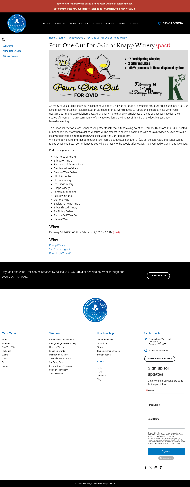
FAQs (99, 372)
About (110, 23)
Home (46, 23)
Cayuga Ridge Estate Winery (62, 343)
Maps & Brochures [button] (160, 359)
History (100, 368)
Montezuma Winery (58, 354)
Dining (100, 347)
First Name (154, 405)
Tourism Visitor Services (108, 351)
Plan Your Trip (79, 23)
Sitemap (111, 483)
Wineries (59, 23)
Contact (135, 23)
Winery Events (10, 56)
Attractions (102, 343)
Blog (99, 379)
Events (97, 23)
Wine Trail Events (12, 51)
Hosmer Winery (56, 347)
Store (122, 23)
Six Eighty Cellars (57, 362)
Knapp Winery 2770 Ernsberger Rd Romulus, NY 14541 (60, 249)
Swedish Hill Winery (58, 370)
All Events (8, 45)
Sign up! (166, 451)
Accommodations (105, 339)
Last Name (154, 419)
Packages (6, 351)
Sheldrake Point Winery (60, 358)
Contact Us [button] (158, 275)
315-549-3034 (173, 23)
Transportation (104, 354)
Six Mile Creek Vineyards (60, 366)
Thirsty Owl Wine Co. (59, 373)
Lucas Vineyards (57, 351)
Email (151, 391)
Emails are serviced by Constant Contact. (167, 443)
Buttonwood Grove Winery (61, 339)
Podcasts (101, 375)
